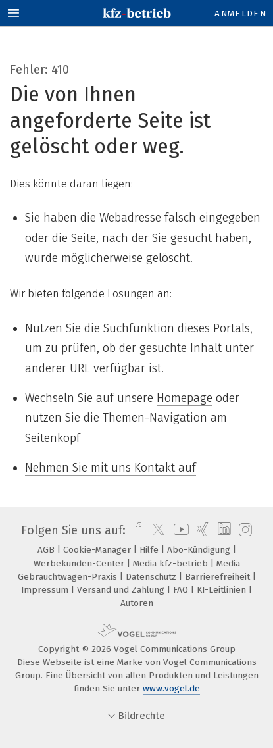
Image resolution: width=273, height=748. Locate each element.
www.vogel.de (171, 688)
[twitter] (155, 530)
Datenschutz (152, 576)
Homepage (184, 398)
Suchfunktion (138, 328)
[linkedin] (222, 530)
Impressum (46, 589)
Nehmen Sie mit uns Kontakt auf (110, 468)
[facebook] (135, 530)
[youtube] (179, 530)
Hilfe (150, 549)
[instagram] (244, 530)
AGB (47, 549)
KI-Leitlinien (223, 589)
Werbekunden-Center (80, 563)
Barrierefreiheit (219, 576)
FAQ (182, 589)
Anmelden (240, 13)
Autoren (136, 603)
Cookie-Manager (98, 549)
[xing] (201, 530)
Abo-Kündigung (200, 549)
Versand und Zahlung (122, 589)
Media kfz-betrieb (172, 563)
